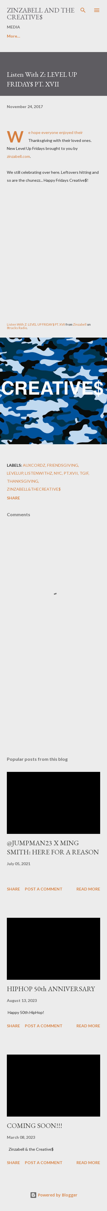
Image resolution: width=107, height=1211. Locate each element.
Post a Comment (43, 888)
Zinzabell (80, 324)
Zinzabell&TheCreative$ (34, 489)
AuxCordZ (34, 465)
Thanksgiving (22, 481)
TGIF (84, 473)
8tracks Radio (17, 328)
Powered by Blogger (53, 1195)
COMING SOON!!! (34, 1125)
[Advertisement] (53, 702)
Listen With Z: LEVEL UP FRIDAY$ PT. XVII (36, 324)
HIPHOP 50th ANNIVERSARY (51, 988)
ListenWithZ (38, 473)
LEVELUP (15, 473)
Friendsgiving (62, 465)
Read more (88, 888)
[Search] (83, 10)
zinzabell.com (18, 156)
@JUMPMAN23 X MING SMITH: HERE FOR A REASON (53, 847)
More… (13, 36)
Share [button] (13, 497)
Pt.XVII (71, 473)
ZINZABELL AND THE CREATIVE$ (40, 13)
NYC (58, 473)
